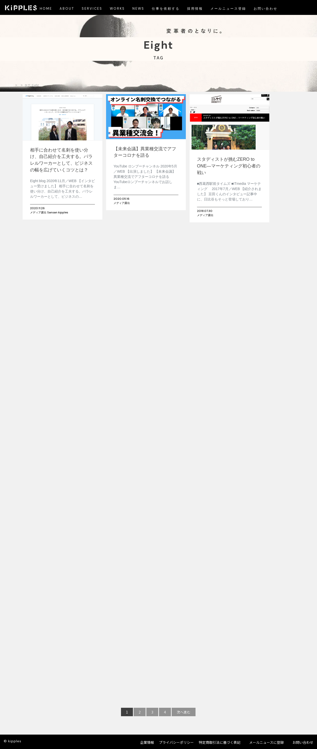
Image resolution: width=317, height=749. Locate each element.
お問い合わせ (302, 742)
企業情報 (147, 742)
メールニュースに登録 (266, 742)
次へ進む (184, 712)
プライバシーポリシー (176, 742)
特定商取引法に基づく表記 (219, 742)
